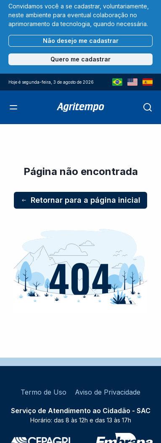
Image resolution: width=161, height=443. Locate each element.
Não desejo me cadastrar (81, 40)
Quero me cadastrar (80, 59)
